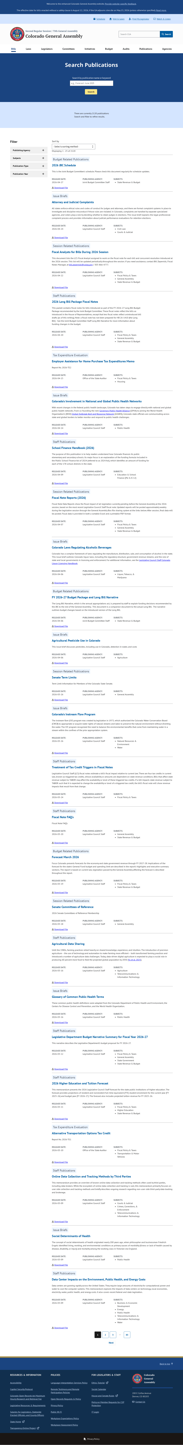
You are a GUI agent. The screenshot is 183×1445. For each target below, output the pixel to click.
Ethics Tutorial (100, 1382)
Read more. (161, 10)
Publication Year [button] (20, 174)
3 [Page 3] (113, 1334)
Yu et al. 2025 (134, 959)
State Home (17, 1421)
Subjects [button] (17, 158)
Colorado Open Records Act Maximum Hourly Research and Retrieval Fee (27, 1397)
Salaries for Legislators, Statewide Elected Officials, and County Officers (27, 1413)
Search (166, 34)
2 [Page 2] (105, 1334)
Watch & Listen (162, 19)
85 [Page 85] (127, 1334)
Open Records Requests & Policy (66, 1399)
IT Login (95, 1412)
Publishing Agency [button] (21, 150)
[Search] (139, 34)
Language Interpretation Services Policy (69, 1382)
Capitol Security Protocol (21, 1389)
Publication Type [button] (20, 166)
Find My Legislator (139, 19)
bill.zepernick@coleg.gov (81, 264)
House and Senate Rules (105, 1395)
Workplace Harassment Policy (64, 1425)
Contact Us (138, 1401)
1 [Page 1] (97, 1334)
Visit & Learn (116, 19)
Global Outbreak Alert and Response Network (93, 414)
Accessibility (15, 1382)
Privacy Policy (57, 1405)
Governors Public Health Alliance (114, 410)
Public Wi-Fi (56, 1412)
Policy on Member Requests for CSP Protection (108, 1404)
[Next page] (112, 1343)
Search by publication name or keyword (91, 77)
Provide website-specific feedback (120, 3)
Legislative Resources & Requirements (28, 1405)
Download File (61, 187)
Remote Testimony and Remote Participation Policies (65, 1391)
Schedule (99, 19)
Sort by (55, 141)
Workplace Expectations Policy (65, 1418)
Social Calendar (99, 1389)
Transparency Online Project (24, 1428)
